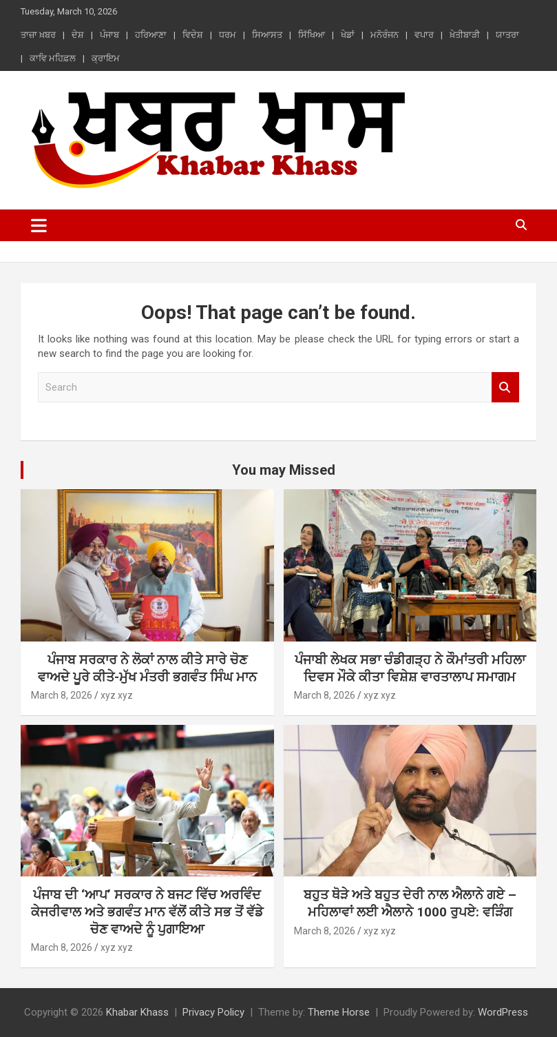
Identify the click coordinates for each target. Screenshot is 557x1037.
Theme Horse (339, 1012)
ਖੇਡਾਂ (348, 35)
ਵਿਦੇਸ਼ (192, 35)
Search (505, 387)
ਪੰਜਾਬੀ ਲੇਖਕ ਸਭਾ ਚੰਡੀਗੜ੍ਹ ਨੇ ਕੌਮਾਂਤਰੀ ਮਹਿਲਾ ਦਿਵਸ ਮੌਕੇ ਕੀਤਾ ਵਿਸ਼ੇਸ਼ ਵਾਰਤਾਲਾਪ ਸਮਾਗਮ (410, 668)
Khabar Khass (137, 1012)
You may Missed (283, 470)
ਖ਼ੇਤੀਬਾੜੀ (465, 35)
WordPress (503, 1012)
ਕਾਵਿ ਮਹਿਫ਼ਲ (53, 58)
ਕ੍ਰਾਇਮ (106, 58)
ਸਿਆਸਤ (267, 35)
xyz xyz (117, 695)
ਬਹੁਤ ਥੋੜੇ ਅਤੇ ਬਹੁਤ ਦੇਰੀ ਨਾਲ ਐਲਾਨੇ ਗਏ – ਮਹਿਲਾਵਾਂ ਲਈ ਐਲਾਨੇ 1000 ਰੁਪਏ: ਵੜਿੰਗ (410, 903)
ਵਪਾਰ (424, 35)
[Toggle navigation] (39, 225)
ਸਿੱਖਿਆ (311, 35)
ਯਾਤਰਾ (507, 35)
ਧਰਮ (227, 35)
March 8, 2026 (61, 695)
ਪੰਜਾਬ (109, 35)
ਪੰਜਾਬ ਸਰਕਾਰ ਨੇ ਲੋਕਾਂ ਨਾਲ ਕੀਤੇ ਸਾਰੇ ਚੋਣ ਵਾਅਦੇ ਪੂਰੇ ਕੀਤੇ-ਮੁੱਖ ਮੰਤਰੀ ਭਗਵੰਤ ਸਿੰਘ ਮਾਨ (147, 668)
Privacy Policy (213, 1012)
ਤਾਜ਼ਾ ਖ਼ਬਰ (38, 35)
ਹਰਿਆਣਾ (151, 35)
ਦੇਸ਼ (78, 35)
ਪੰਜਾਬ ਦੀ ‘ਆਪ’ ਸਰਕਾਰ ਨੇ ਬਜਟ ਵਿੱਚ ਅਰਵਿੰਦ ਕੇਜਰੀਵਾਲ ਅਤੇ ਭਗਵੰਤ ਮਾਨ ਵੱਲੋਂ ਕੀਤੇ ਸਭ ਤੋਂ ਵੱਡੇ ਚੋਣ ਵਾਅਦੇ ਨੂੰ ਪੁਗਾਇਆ (147, 911)
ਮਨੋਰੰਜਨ (384, 35)
